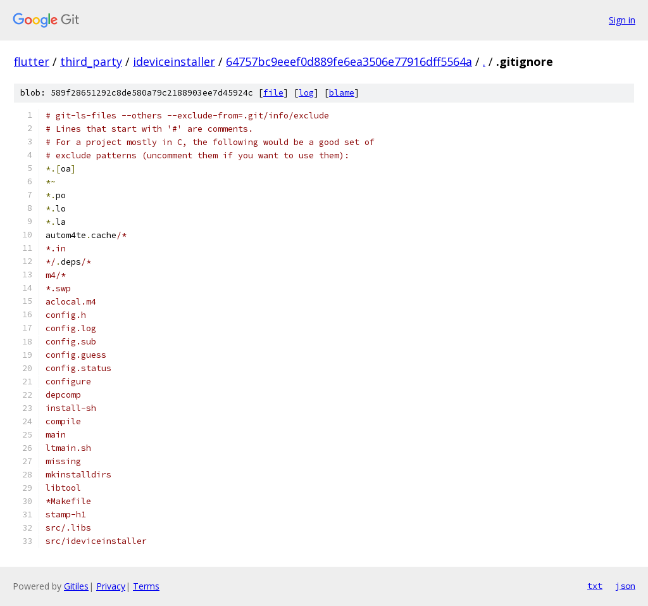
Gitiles (76, 586)
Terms (146, 586)
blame (341, 92)
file (273, 92)
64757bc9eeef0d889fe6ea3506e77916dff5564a (349, 61)
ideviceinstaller (174, 61)
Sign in (622, 20)
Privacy (110, 586)
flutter (31, 61)
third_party (91, 61)
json (625, 585)
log (306, 92)
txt (594, 585)
